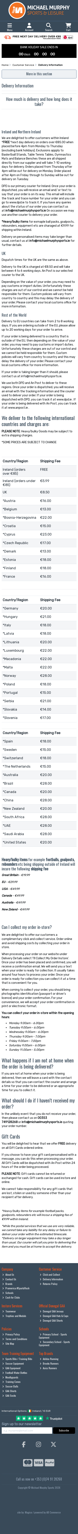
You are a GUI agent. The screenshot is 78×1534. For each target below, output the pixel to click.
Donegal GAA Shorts (51, 1320)
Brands (7, 1284)
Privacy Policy (11, 1334)
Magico (28, 1512)
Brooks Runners (49, 1363)
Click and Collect (50, 1274)
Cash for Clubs (11, 1297)
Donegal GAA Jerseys (52, 1311)
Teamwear (9, 1311)
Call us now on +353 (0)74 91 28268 (39, 1479)
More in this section (39, 73)
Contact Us (9, 1279)
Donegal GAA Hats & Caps (54, 1316)
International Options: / (26, 1410)
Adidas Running (49, 1359)
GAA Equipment (11, 1368)
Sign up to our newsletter (22, 1424)
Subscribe (64, 1430)
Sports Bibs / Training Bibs (17, 1359)
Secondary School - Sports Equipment (54, 1343)
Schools (8, 1293)
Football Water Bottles (14, 1372)
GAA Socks (9, 1395)
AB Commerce (53, 1512)
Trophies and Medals (14, 1316)
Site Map (8, 1343)
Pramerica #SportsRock (15, 1288)
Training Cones (11, 1381)
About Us (8, 1274)
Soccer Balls (10, 1386)
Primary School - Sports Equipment (53, 1335)
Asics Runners (48, 1368)
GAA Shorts (9, 1391)
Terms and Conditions (14, 1339)
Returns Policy (48, 1284)
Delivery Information (51, 1279)
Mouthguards (10, 1377)
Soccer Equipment (13, 1363)
